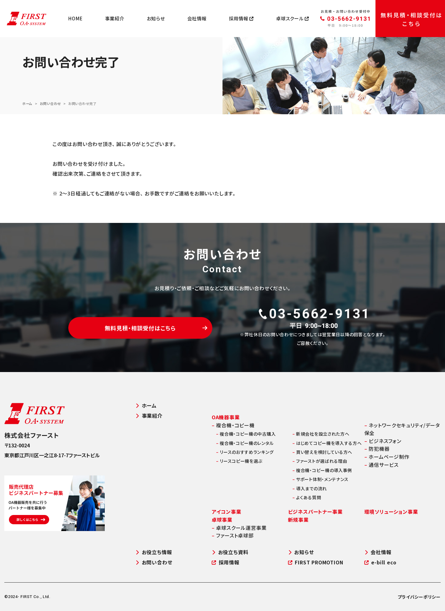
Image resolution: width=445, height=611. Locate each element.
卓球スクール (292, 18)
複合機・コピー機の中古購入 (246, 434)
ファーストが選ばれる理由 (319, 461)
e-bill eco (380, 562)
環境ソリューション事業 (391, 511)
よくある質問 (306, 497)
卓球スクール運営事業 (239, 527)
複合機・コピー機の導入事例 (322, 470)
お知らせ (156, 18)
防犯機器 (377, 448)
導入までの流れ (309, 488)
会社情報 (197, 18)
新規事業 (298, 519)
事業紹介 (115, 18)
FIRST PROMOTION (315, 562)
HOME (75, 18)
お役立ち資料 (230, 552)
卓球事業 (222, 519)
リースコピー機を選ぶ (239, 461)
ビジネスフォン (382, 441)
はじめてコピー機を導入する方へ (327, 443)
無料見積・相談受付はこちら (156, 328)
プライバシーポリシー (419, 597)
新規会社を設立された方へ (321, 434)
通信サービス (381, 464)
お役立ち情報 (153, 552)
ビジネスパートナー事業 (315, 511)
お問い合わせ (50, 103)
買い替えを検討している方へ (322, 452)
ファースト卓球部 (233, 535)
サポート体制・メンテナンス (320, 479)
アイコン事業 (226, 511)
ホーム (27, 103)
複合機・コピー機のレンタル (245, 443)
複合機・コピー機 (233, 425)
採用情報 (241, 18)
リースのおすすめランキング (245, 452)
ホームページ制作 (386, 456)
